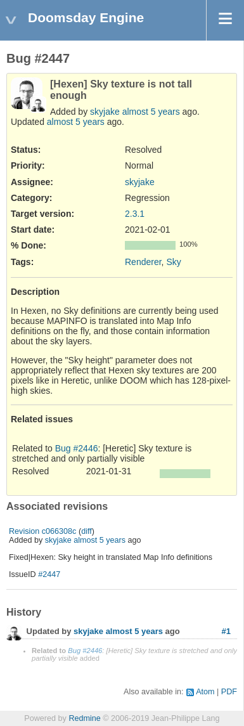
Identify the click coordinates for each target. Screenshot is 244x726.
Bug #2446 (76, 448)
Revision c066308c (42, 531)
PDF (229, 691)
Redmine (84, 718)
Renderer (143, 262)
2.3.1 (134, 214)
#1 (226, 631)
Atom (205, 691)
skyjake (105, 112)
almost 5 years (151, 112)
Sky (173, 262)
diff (86, 531)
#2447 (49, 574)
